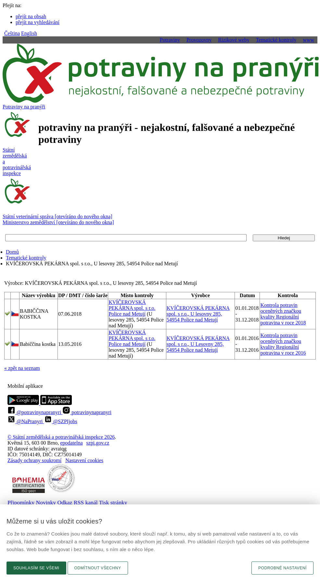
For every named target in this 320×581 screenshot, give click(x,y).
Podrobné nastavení (282, 568)
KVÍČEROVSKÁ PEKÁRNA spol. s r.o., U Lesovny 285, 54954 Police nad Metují (198, 344)
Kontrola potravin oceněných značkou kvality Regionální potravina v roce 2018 (283, 313)
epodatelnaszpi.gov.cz (84, 443)
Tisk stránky (113, 502)
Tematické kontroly (26, 257)
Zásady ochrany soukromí (34, 460)
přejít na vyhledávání (37, 22)
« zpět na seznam (22, 368)
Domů (12, 252)
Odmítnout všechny (97, 568)
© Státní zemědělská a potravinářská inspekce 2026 (61, 437)
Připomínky (20, 502)
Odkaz (64, 502)
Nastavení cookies (84, 460)
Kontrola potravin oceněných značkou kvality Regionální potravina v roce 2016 (283, 344)
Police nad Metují (127, 314)
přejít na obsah (31, 16)
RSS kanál (86, 502)
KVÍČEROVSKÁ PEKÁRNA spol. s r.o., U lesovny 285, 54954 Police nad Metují (198, 313)
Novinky (46, 502)
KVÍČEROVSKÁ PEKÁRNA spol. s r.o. (132, 305)
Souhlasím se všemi (36, 568)
